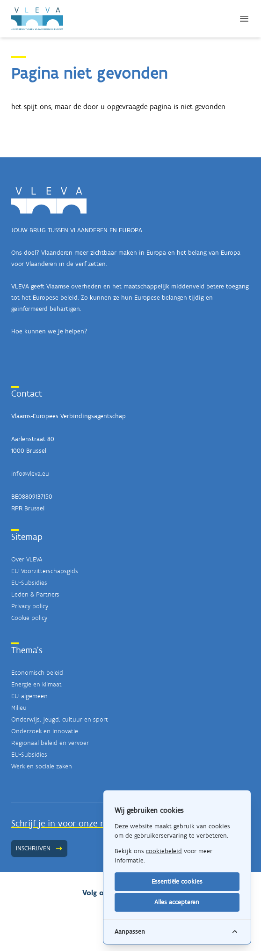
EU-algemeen (29, 696)
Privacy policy (29, 606)
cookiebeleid (164, 851)
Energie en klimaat (36, 684)
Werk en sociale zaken (41, 766)
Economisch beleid (37, 673)
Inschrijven (39, 848)
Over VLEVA (26, 559)
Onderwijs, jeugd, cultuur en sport (59, 719)
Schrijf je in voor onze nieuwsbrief (78, 823)
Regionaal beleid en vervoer (50, 743)
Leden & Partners (35, 594)
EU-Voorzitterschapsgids (44, 571)
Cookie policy (29, 618)
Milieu (19, 708)
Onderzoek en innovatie (44, 731)
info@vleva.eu (30, 474)
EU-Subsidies (29, 583)
